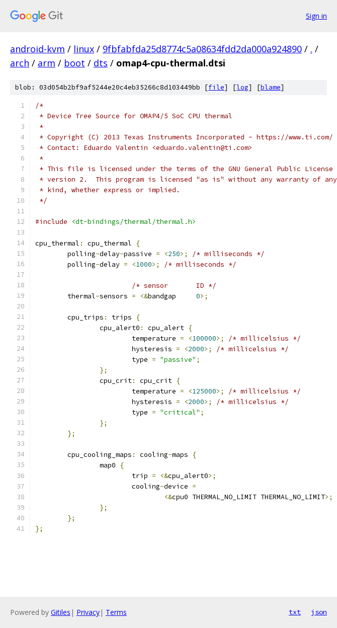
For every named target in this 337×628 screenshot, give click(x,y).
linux (83, 49)
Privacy (88, 612)
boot (74, 63)
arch (19, 63)
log (242, 87)
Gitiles (60, 612)
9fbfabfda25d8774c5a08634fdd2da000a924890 (202, 49)
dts (101, 63)
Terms (116, 612)
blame (271, 87)
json (319, 611)
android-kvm (37, 49)
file (216, 87)
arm (46, 63)
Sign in (316, 16)
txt (295, 611)
